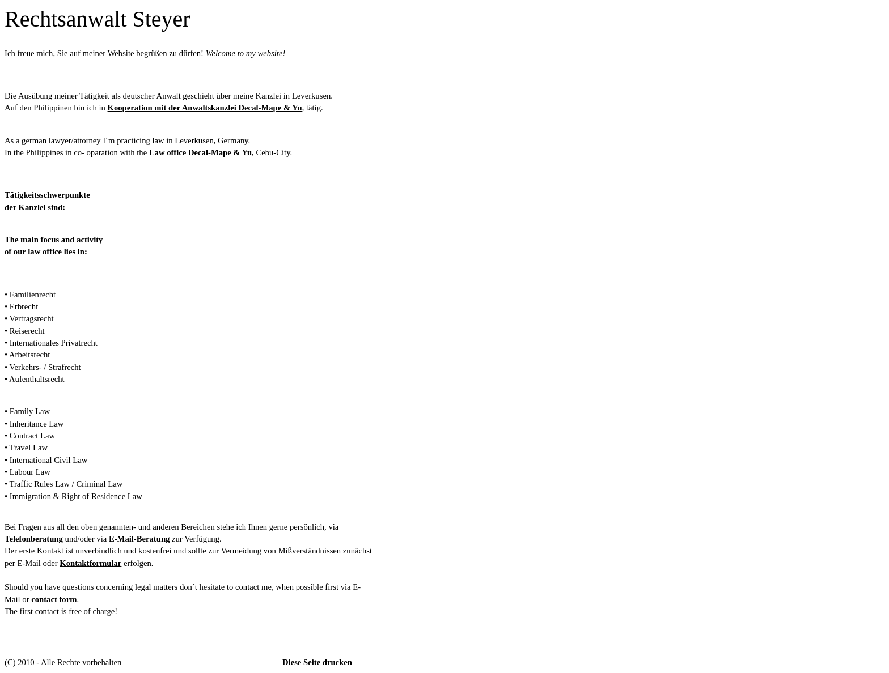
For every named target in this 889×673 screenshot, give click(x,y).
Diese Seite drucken (317, 662)
